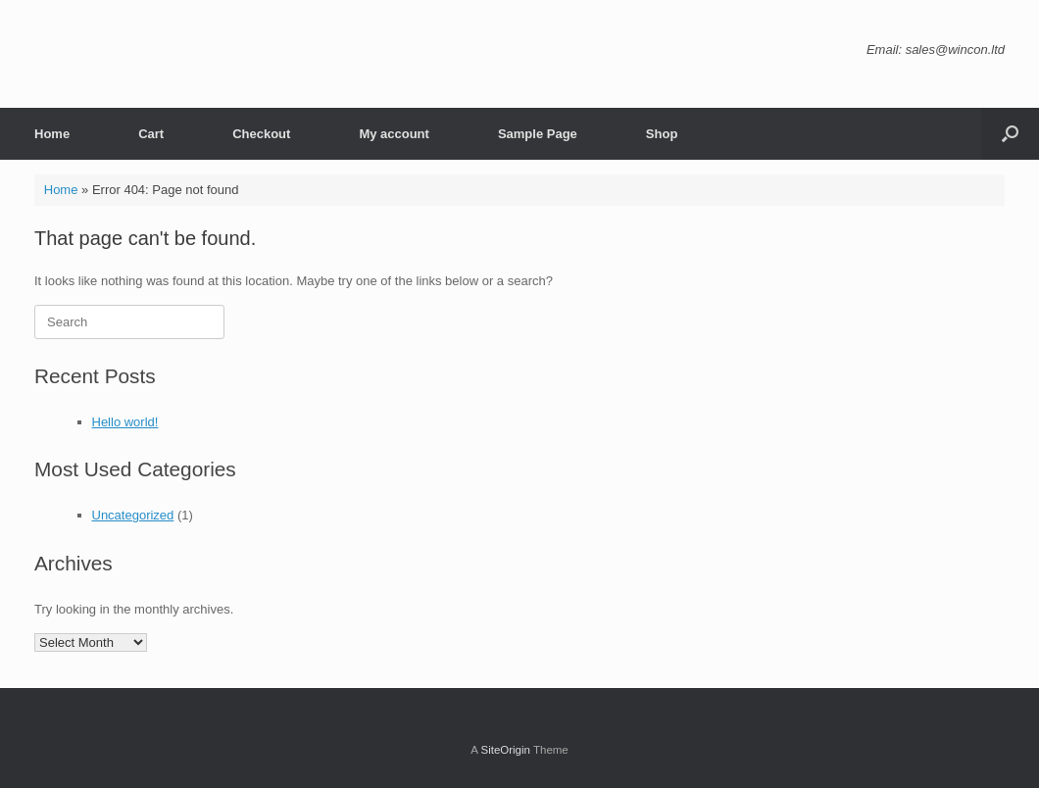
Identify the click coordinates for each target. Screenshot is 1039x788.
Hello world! (125, 422)
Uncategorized (133, 515)
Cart (151, 133)
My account (394, 133)
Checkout (261, 133)
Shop (662, 133)
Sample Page (537, 133)
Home (52, 133)
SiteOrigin (505, 750)
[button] (1010, 134)
